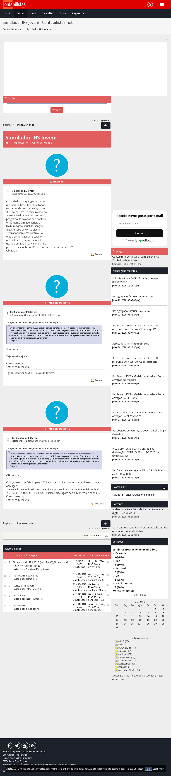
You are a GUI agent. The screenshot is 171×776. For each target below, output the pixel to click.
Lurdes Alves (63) (126, 657)
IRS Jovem (19, 605)
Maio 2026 (140, 602)
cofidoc (96, 566)
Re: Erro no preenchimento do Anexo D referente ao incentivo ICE (135, 327)
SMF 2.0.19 (8, 751)
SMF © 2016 (22, 751)
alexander (58, 181)
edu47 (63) (123, 641)
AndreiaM (146, 311)
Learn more (159, 768)
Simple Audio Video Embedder (17, 758)
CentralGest (129, 513)
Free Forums (21, 755)
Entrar (63, 13)
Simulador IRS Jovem (22, 190)
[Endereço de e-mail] (139, 223)
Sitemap (52, 764)
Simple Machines (37, 751)
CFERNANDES (119, 282)
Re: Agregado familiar (125, 296)
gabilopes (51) (125, 654)
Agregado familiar (123, 343)
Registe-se (78, 13)
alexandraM (117, 434)
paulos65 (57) (124, 651)
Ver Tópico (140, 594)
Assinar (139, 233)
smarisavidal (147, 296)
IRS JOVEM (19, 595)
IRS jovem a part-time (25, 575)
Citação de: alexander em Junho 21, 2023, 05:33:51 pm (32, 322)
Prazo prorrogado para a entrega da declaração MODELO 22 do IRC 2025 (133, 450)
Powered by (140, 240)
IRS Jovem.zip (16, 373)
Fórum (21, 13)
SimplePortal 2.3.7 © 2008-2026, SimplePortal (25, 764)
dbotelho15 (152, 362)
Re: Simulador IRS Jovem (23, 312)
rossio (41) (123, 644)
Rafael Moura (32, 588)
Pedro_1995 (98, 599)
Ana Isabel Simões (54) (129, 670)
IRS (47, 569)
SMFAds (7, 755)
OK (148, 769)
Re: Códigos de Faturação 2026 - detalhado (137, 430)
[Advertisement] (85, 69)
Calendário (48, 13)
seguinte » (104, 120)
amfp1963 (151, 329)
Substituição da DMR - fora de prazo (133, 278)
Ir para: (85, 536)
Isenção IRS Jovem (24, 585)
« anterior (93, 120)
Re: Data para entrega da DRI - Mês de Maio (138, 470)
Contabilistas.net (120, 456)
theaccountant (33, 598)
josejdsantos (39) (126, 664)
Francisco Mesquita (58, 302)
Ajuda (33, 13)
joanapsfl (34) (124, 667)
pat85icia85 (98, 579)
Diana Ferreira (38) (127, 660)
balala (134, 260)
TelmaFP (30, 578)
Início (8, 13)
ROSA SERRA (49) (127, 648)
